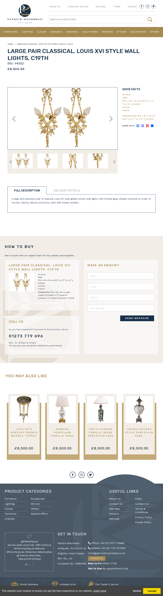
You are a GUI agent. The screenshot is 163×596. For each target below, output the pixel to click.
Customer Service (78, 6)
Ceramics (56, 32)
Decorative (138, 32)
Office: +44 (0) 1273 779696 (106, 543)
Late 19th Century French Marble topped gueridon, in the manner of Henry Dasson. (24, 437)
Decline (137, 591)
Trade (116, 6)
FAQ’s (138, 498)
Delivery (114, 513)
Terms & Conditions (141, 510)
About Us (55, 6)
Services (101, 6)
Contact (132, 6)
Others (122, 32)
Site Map (114, 508)
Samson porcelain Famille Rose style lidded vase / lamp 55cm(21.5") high (62, 437)
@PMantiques (29, 541)
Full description (27, 190)
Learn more (99, 590)
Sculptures (90, 32)
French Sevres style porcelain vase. (139, 432)
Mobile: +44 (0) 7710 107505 (106, 548)
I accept (152, 591)
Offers (154, 32)
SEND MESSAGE (137, 318)
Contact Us (116, 503)
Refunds (114, 518)
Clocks (41, 32)
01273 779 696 (26, 336)
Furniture (11, 32)
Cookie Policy (143, 522)
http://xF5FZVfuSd (29, 558)
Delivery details (67, 190)
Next (110, 119)
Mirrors (107, 32)
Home (10, 44)
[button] (26, 564)
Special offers (39, 513)
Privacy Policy (143, 517)
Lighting (27, 32)
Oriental (72, 32)
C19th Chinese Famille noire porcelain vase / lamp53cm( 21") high (100, 436)
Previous (15, 119)
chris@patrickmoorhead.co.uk (106, 553)
